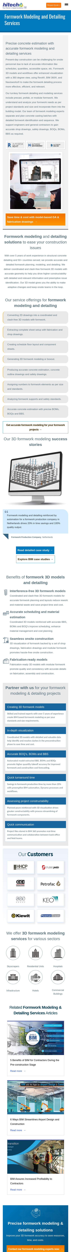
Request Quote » (53, 5)
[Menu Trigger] (66, 4)
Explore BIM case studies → (35, 559)
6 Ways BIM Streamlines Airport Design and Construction (34, 1121)
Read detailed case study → (35, 550)
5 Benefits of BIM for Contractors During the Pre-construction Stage (34, 1062)
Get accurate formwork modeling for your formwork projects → (35, 427)
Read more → (18, 1071)
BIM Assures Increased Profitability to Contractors (31, 1181)
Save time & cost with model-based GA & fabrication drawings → (33, 219)
